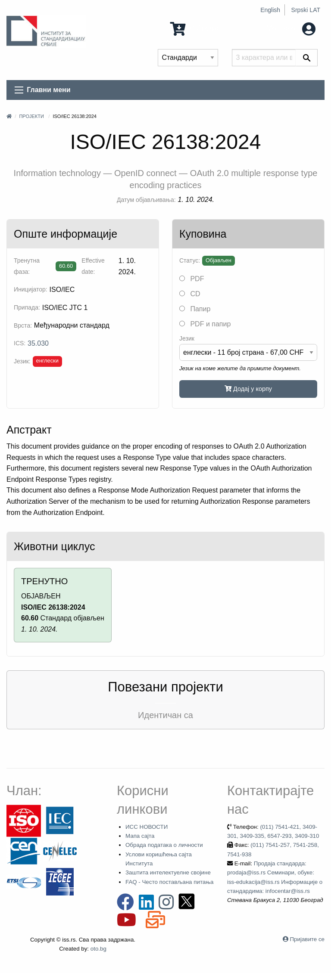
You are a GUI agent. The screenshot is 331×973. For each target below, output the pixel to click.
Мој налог (290, 28)
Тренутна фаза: (27, 266)
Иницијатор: (30, 289)
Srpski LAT (305, 9)
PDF (191, 278)
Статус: (189, 260)
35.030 (38, 343)
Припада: (27, 307)
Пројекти (31, 116)
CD (189, 293)
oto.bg (98, 948)
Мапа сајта (139, 836)
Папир (194, 309)
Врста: (23, 325)
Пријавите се (307, 939)
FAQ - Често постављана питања (169, 882)
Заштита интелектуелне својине (168, 872)
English (270, 9)
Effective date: (92, 266)
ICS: (19, 343)
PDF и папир (205, 324)
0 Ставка (194, 28)
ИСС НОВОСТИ (146, 827)
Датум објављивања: (146, 199)
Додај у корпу (248, 388)
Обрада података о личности (164, 845)
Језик (186, 338)
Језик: (22, 361)
